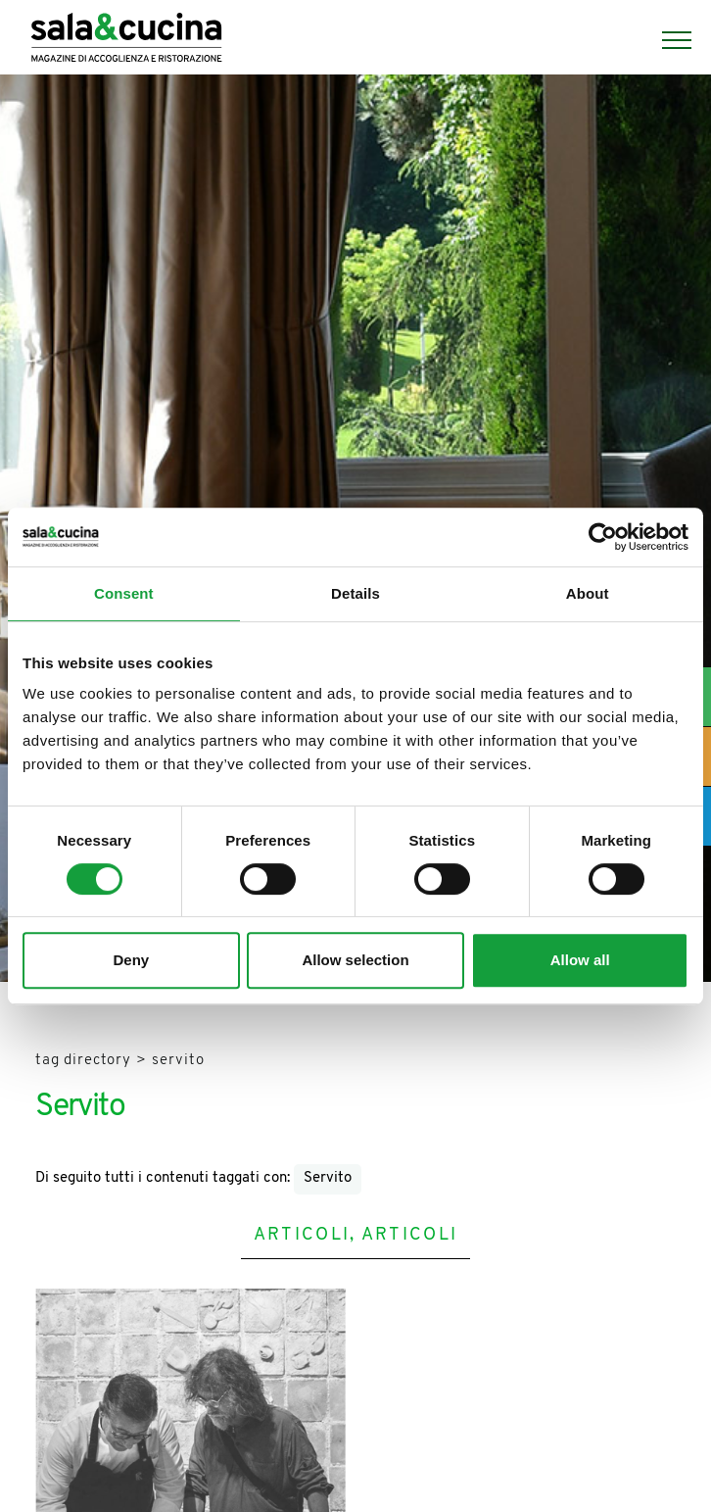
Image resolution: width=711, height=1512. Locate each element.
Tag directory (83, 1060)
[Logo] (126, 40)
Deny (131, 959)
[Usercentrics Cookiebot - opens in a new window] (602, 537)
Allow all (580, 959)
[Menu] (667, 40)
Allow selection (355, 959)
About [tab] (587, 593)
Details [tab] (355, 593)
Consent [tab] (124, 593)
